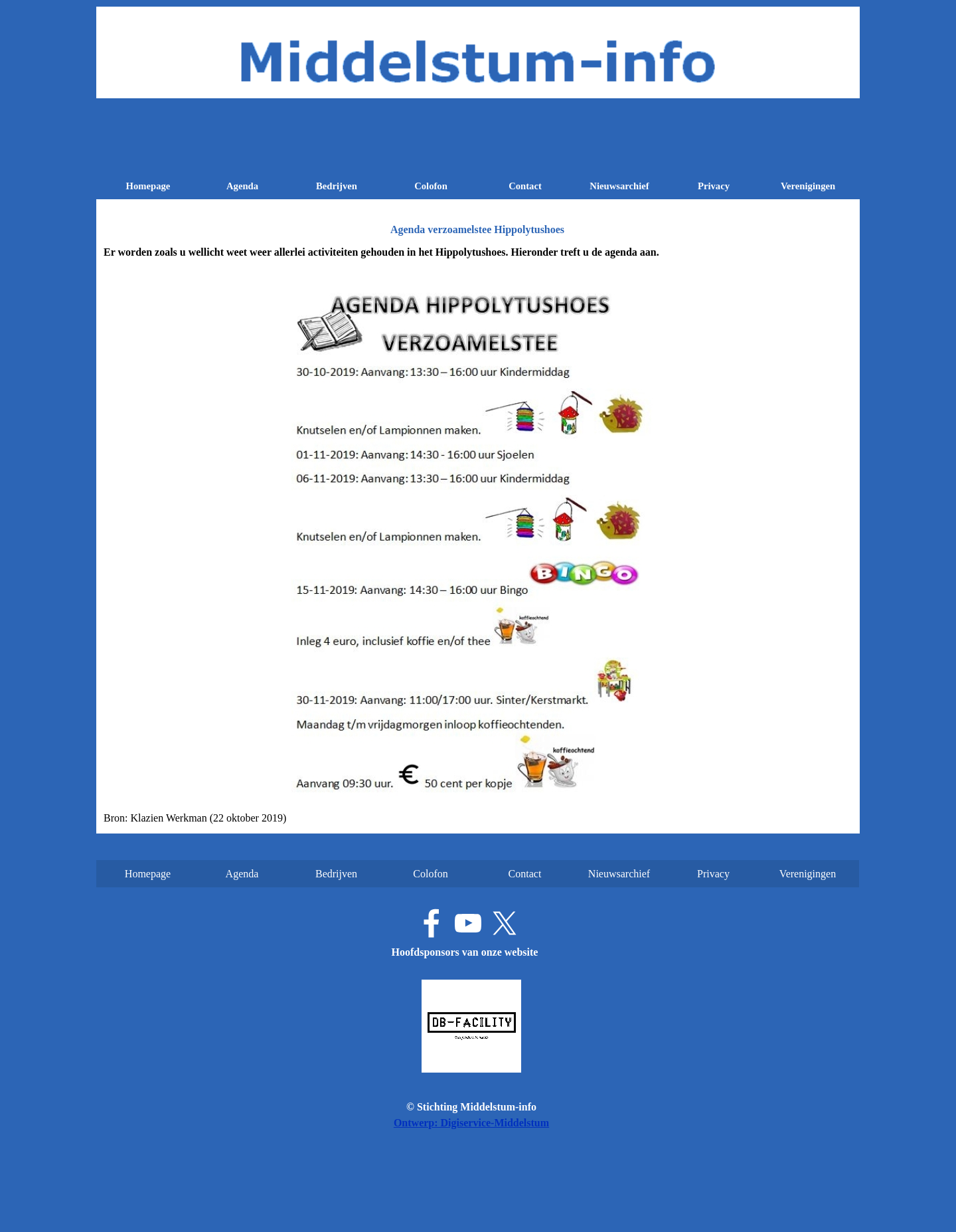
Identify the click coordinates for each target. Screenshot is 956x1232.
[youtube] (468, 923)
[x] (504, 923)
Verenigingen (808, 186)
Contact (525, 186)
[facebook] (431, 923)
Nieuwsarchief (619, 186)
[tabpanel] (478, 535)
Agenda (242, 186)
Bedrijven (336, 186)
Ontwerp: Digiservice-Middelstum (471, 1122)
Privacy (714, 186)
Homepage (148, 186)
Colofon (430, 186)
